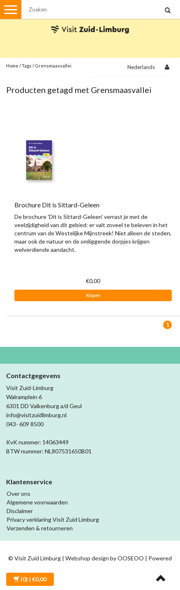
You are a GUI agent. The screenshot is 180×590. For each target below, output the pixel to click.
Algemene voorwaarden (37, 502)
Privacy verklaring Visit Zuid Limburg (53, 519)
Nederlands (141, 67)
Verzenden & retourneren (40, 528)
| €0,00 (30, 579)
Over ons (18, 493)
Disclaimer (20, 510)
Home (12, 65)
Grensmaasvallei (53, 65)
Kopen (93, 295)
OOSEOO (131, 558)
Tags (27, 65)
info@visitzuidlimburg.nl (36, 414)
